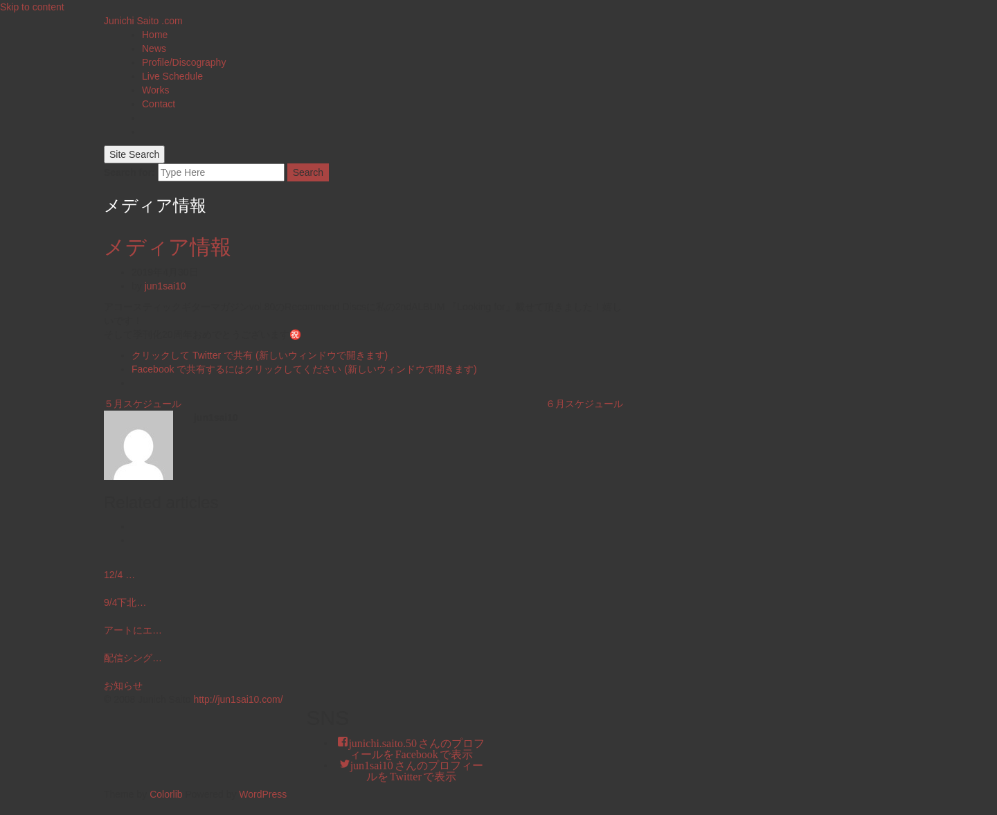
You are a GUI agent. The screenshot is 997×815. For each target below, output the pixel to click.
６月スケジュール (584, 403)
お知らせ (123, 685)
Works (155, 90)
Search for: (129, 172)
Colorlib (166, 794)
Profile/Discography (184, 62)
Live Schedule (172, 76)
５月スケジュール (142, 403)
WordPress (263, 794)
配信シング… (133, 657)
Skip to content (32, 6)
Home (155, 34)
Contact (158, 103)
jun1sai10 (165, 286)
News (154, 48)
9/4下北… (125, 602)
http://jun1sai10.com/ (237, 699)
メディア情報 (167, 246)
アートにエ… (133, 630)
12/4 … (119, 574)
